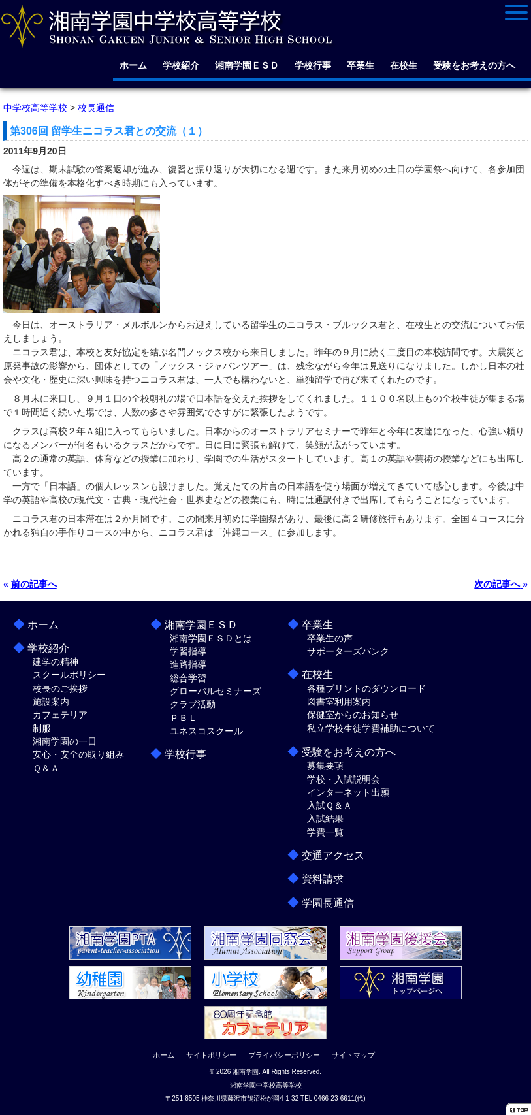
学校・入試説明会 (343, 779)
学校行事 (313, 65)
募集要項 (325, 765)
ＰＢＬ (183, 718)
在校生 (403, 65)
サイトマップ (353, 1055)
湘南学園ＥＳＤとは (211, 638)
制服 (42, 728)
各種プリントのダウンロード (366, 688)
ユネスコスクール (206, 731)
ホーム (133, 65)
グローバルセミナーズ (215, 691)
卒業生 (360, 65)
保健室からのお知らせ (352, 714)
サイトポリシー (211, 1055)
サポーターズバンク (348, 651)
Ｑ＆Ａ (46, 768)
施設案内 (51, 701)
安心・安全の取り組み (78, 754)
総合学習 (188, 678)
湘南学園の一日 (65, 741)
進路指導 (188, 664)
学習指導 (188, 651)
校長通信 (96, 108)
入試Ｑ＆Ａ (329, 805)
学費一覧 (325, 832)
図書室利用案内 (339, 701)
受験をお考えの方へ (474, 65)
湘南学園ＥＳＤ (247, 65)
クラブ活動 (193, 704)
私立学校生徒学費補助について (371, 728)
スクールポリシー (69, 675)
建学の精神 (55, 661)
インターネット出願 (348, 792)
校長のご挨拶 (60, 688)
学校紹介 (181, 65)
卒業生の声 (330, 638)
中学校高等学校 (35, 108)
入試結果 (325, 818)
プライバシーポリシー (284, 1055)
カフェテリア (60, 714)
